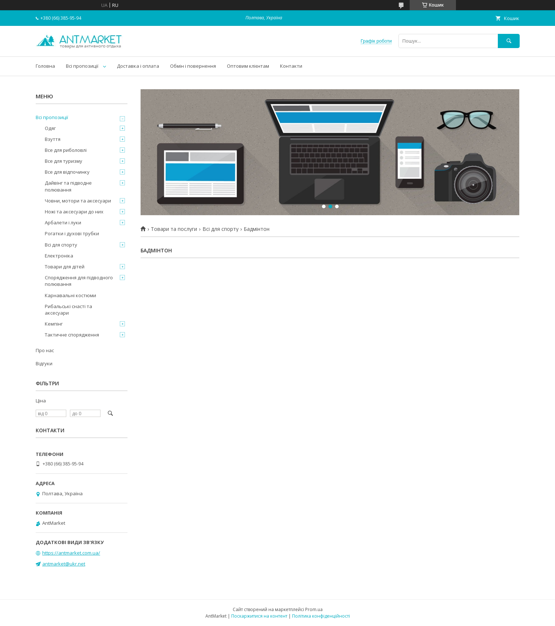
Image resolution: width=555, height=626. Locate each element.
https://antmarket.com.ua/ (71, 553)
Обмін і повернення (193, 66)
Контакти (291, 66)
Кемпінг (54, 323)
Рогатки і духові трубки (72, 233)
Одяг (50, 128)
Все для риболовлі (66, 150)
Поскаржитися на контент (259, 616)
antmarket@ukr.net (63, 564)
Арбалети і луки (63, 222)
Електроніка (59, 255)
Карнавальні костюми (70, 295)
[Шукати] (509, 41)
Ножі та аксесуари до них (74, 211)
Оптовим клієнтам (248, 66)
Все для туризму (63, 161)
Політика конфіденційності (321, 616)
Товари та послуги (174, 229)
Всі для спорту (220, 229)
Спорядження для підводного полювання (79, 280)
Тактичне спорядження (72, 334)
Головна (45, 66)
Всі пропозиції (82, 66)
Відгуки (44, 363)
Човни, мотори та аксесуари (78, 200)
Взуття (52, 139)
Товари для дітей (64, 266)
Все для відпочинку (67, 172)
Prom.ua (314, 609)
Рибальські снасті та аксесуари (68, 309)
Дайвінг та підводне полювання (68, 186)
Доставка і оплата (138, 66)
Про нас (45, 350)
